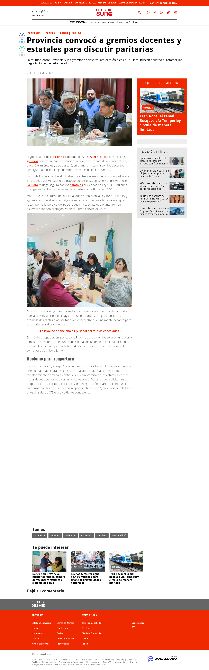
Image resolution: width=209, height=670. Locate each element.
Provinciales (63, 643)
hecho (85, 638)
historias (135, 22)
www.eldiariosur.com (41, 660)
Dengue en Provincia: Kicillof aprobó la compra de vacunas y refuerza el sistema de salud (48, 578)
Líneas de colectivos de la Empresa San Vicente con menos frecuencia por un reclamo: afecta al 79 (154, 212)
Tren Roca (115, 566)
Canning (68, 3)
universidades (79, 566)
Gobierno (70, 535)
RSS (133, 627)
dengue (120, 22)
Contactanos (138, 623)
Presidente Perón (65, 638)
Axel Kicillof (98, 157)
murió (127, 22)
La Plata (32, 185)
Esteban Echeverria (51, 3)
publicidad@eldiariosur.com (44, 662)
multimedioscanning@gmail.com (122, 660)
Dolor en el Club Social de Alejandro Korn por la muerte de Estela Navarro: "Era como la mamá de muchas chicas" (154, 176)
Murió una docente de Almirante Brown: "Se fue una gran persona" (154, 198)
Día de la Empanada (91, 633)
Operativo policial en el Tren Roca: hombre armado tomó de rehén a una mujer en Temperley (154, 162)
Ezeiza (92, 3)
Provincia (59, 157)
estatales (76, 185)
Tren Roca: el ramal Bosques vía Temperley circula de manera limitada (160, 123)
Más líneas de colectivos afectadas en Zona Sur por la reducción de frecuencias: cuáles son (153, 187)
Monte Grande (108, 22)
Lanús (35, 628)
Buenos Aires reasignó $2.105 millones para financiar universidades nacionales (86, 578)
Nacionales (37, 633)
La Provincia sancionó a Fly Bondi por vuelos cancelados (79, 331)
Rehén (85, 643)
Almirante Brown (107, 3)
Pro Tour (86, 628)
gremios (32, 161)
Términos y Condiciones (41, 654)
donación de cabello (91, 623)
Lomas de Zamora (128, 3)
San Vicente (81, 3)
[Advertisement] (107, 417)
